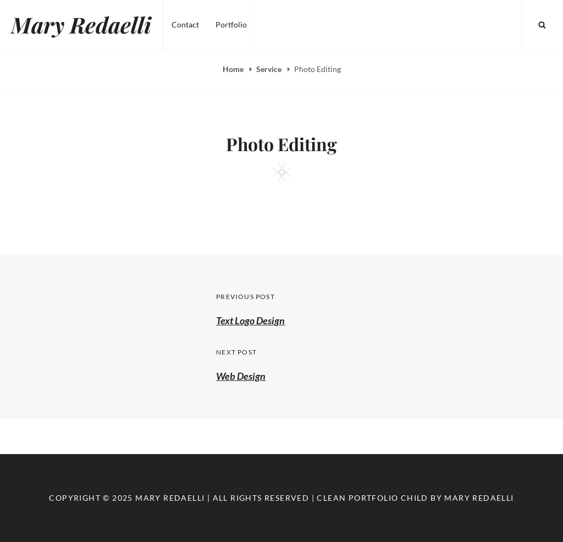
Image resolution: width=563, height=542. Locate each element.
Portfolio (231, 24)
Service (269, 69)
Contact (185, 24)
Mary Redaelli (81, 24)
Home (234, 69)
